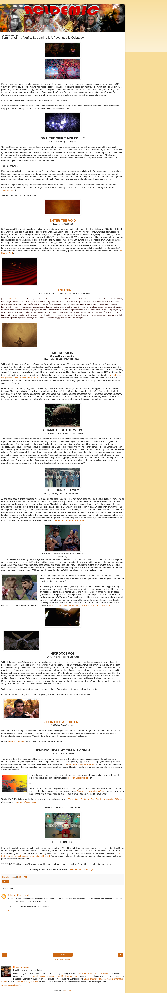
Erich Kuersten (22, 967)
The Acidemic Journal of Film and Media (94, 973)
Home (63, 955)
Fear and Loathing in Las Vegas (91, 791)
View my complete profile (11, 985)
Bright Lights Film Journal (35, 976)
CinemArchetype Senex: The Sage (68, 520)
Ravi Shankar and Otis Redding (81, 764)
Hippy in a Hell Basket (77, 778)
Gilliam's (16, 741)
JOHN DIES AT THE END (62, 722)
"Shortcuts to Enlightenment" (26, 981)
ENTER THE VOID (62, 220)
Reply (10, 910)
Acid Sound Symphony (14, 299)
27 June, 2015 (23, 895)
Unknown (12, 895)
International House (113, 799)
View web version (62, 960)
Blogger (67, 990)
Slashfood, (62, 976)
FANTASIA (64, 290)
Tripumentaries (8, 190)
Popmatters (51, 976)
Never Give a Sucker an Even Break (84, 799)
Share (6, 881)
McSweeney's (72, 976)
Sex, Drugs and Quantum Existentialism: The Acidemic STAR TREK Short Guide (80, 605)
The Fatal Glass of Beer (25, 802)
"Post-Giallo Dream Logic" (82, 869)
